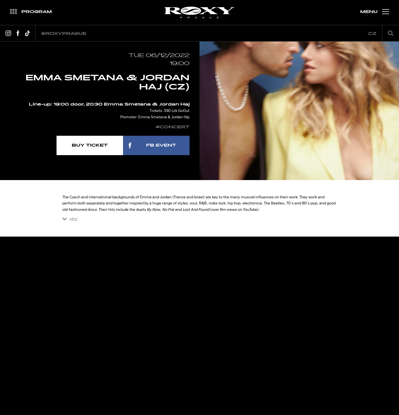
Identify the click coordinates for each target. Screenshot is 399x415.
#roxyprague (63, 33)
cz (372, 33)
